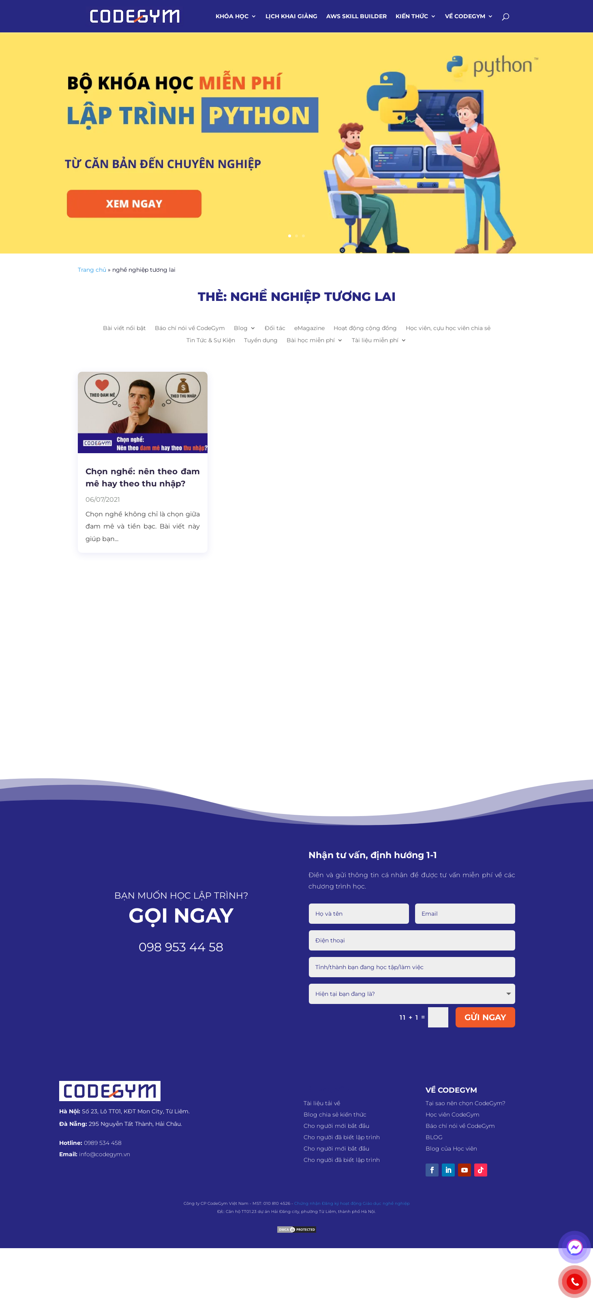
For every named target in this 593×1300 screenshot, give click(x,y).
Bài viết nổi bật (124, 328)
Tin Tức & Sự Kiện (210, 340)
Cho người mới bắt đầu (336, 1125)
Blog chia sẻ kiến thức (335, 1113)
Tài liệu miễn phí (375, 340)
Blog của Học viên (451, 1147)
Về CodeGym (465, 16)
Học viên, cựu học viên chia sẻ (448, 328)
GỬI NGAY (485, 1016)
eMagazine (309, 328)
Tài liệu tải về (322, 1102)
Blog (241, 328)
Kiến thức (412, 16)
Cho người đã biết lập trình (342, 1136)
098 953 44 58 (181, 947)
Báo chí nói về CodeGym (190, 328)
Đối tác (275, 328)
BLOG (434, 1136)
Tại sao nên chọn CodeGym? (465, 1102)
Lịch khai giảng (291, 16)
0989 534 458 (103, 1142)
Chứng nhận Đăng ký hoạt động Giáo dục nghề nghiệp (352, 1202)
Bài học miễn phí (311, 340)
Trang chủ (92, 269)
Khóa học (232, 16)
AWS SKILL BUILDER (356, 16)
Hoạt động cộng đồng (365, 328)
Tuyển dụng (261, 340)
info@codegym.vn (104, 1153)
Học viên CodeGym (453, 1113)
